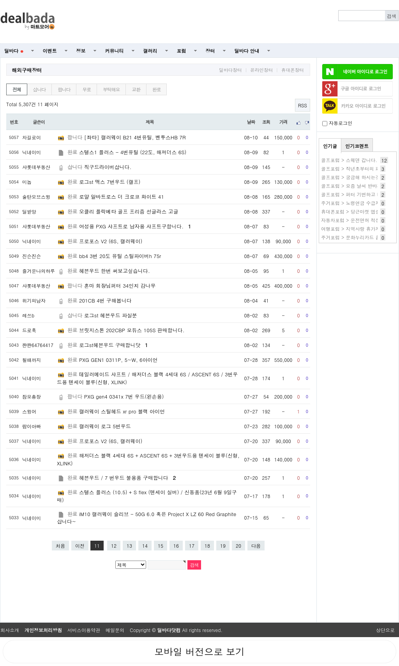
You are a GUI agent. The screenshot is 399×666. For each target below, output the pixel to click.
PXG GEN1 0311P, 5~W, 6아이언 (118, 359)
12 (114, 545)
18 (207, 545)
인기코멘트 (357, 145)
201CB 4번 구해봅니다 (105, 300)
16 (176, 545)
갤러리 (150, 50)
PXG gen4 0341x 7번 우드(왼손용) (124, 396)
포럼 (181, 50)
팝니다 (64, 89)
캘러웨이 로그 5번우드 (105, 426)
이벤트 (50, 50)
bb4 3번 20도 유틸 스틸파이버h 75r (120, 256)
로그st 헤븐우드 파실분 (110, 315)
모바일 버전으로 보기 (199, 651)
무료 (86, 89)
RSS (302, 105)
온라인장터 (261, 70)
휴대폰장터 (292, 70)
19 (223, 545)
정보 (81, 50)
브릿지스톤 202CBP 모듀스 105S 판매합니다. (132, 330)
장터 (210, 50)
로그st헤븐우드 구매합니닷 (113, 345)
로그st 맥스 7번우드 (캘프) (110, 181)
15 (160, 545)
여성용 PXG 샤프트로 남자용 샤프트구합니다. (135, 226)
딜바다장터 (230, 70)
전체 (16, 89)
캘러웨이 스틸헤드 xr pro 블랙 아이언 (122, 411)
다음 (256, 545)
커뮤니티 (114, 50)
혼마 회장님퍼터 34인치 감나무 (120, 285)
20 (238, 545)
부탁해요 (111, 89)
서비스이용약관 (83, 630)
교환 (136, 89)
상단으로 (385, 630)
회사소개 (9, 630)
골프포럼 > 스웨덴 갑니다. (349, 160)
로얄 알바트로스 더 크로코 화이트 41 (121, 196)
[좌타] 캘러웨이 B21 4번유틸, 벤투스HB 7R (135, 137)
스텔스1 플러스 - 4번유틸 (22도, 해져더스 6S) (133, 152)
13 (129, 545)
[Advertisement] (231, 22)
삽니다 (39, 89)
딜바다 (13, 50)
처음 (60, 545)
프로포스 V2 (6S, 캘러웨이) (110, 241)
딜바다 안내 (247, 50)
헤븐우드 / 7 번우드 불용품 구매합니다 (127, 477)
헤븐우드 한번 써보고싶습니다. (114, 270)
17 (191, 545)
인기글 (330, 145)
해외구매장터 (27, 70)
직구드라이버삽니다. (107, 167)
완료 (156, 89)
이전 (80, 545)
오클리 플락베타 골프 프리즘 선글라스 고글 (128, 211)
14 (145, 545)
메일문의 (115, 630)
